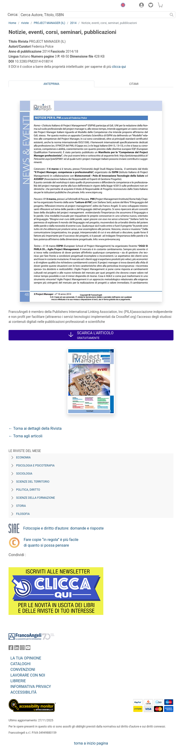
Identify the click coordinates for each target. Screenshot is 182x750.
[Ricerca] (171, 14)
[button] (121, 5)
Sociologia (24, 473)
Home (12, 23)
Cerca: (13, 14)
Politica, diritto (28, 489)
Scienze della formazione (35, 497)
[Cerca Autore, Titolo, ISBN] (93, 14)
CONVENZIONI (22, 669)
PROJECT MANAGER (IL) (49, 23)
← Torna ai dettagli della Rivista (35, 428)
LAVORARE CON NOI (27, 675)
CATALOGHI (20, 664)
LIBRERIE (18, 681)
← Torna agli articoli (25, 436)
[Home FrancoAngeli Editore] (24, 5)
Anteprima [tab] (51, 84)
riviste (25, 23)
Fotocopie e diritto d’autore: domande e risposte (63, 528)
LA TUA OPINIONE (25, 658)
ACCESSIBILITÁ (23, 692)
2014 (73, 23)
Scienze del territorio (33, 481)
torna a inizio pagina (91, 743)
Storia (21, 506)
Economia (23, 457)
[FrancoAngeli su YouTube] (28, 648)
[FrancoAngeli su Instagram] (22, 648)
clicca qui (119, 67)
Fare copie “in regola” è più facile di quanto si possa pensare (51, 542)
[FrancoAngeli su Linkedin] (16, 648)
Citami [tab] (133, 84)
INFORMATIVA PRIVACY (30, 686)
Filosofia (23, 514)
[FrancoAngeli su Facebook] (11, 648)
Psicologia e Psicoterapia (35, 465)
